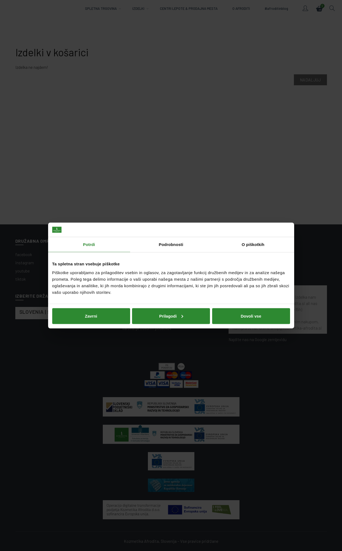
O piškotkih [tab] (253, 244)
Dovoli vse (251, 315)
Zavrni (91, 315)
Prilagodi (171, 315)
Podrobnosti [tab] (171, 244)
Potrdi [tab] (89, 244)
